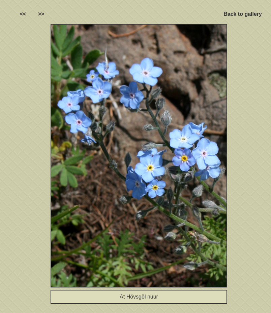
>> (41, 14)
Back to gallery (242, 14)
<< (23, 14)
